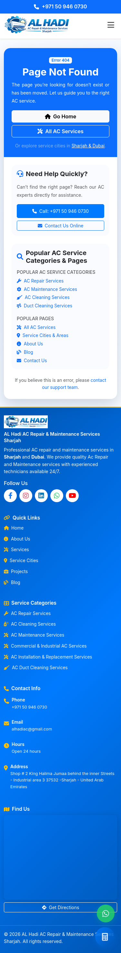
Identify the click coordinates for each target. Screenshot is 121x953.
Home (14, 528)
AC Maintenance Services (47, 289)
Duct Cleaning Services (44, 305)
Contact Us (32, 360)
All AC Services (60, 131)
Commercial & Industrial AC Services (45, 646)
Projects (16, 571)
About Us (30, 343)
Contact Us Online (61, 226)
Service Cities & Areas (42, 335)
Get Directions (60, 907)
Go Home (60, 116)
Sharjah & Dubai (88, 145)
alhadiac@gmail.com (32, 729)
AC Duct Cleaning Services (36, 667)
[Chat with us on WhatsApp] (106, 913)
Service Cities (21, 560)
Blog (25, 352)
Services (16, 549)
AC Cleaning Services (43, 297)
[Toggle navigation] (110, 24)
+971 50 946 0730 (60, 6)
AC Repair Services (40, 280)
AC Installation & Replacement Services (48, 657)
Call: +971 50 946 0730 (60, 211)
